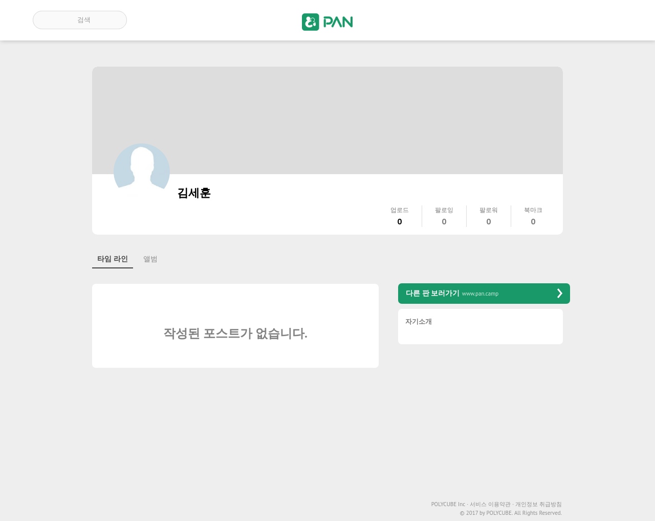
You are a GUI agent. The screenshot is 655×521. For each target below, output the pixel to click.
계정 (608, 20)
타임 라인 (112, 258)
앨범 (150, 258)
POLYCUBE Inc (450, 504)
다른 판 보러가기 (484, 293)
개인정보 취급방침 (538, 504)
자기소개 (418, 322)
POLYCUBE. (499, 513)
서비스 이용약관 (492, 504)
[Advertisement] (484, 423)
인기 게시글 (578, 20)
